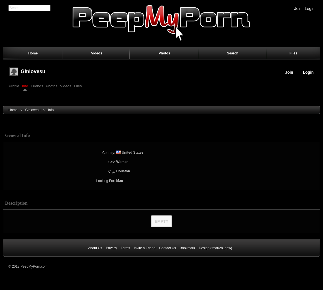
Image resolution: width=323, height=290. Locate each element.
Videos (65, 86)
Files (78, 86)
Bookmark (187, 248)
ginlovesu (33, 71)
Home (13, 110)
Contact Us (167, 248)
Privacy (111, 248)
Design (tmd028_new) (215, 248)
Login (309, 8)
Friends (37, 86)
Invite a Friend (144, 248)
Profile (14, 86)
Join (297, 8)
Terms (125, 248)
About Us (95, 248)
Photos (51, 86)
